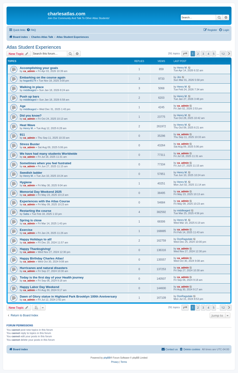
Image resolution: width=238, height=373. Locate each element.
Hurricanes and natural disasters (43, 268)
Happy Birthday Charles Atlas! (42, 258)
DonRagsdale (185, 239)
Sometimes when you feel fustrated (45, 163)
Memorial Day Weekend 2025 (41, 191)
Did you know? (31, 115)
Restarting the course (35, 211)
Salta (26, 214)
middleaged (29, 90)
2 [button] (198, 54)
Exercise (26, 230)
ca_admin (29, 71)
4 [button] (208, 54)
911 (22, 134)
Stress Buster (30, 144)
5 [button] (214, 54)
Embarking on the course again (42, 77)
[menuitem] (31, 30)
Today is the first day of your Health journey (52, 277)
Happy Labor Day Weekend (39, 287)
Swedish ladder (31, 172)
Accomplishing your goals (39, 68)
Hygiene (26, 182)
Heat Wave (27, 125)
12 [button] (223, 54)
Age (23, 106)
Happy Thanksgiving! (35, 249)
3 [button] (203, 54)
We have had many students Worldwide (48, 153)
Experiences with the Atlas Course (45, 201)
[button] (185, 53)
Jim (179, 77)
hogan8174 (29, 80)
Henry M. (182, 67)
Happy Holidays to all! (36, 239)
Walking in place (32, 87)
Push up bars (29, 96)
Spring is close (31, 220)
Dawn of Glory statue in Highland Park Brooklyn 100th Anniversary (68, 296)
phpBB (106, 358)
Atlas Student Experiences (34, 47)
